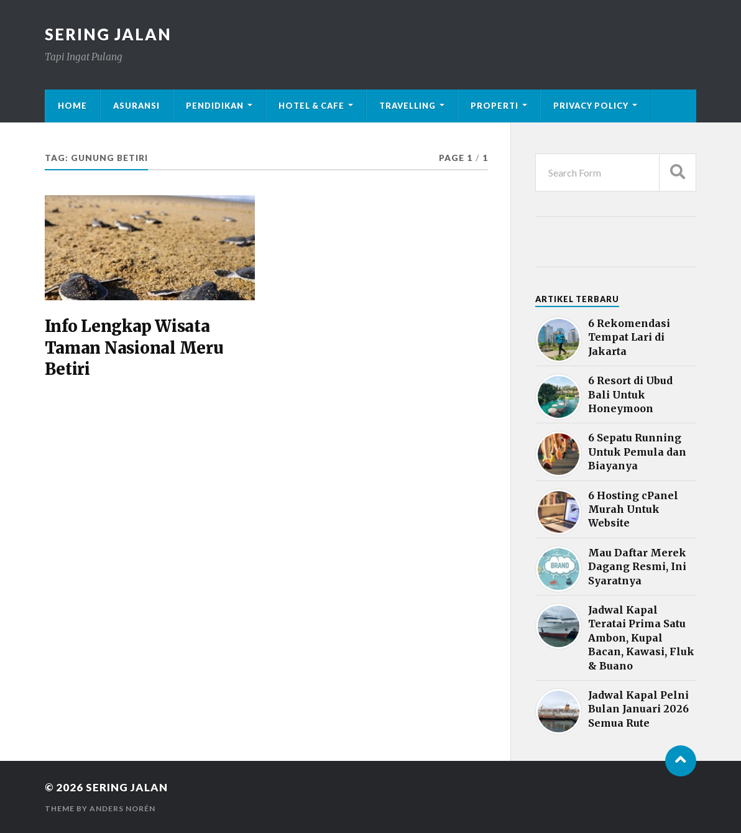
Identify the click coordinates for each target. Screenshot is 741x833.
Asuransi (136, 106)
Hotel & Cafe (311, 106)
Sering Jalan (108, 34)
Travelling (407, 106)
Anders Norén (122, 808)
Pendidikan (215, 106)
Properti (494, 106)
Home (72, 106)
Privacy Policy (590, 106)
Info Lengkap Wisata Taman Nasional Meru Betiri (134, 347)
